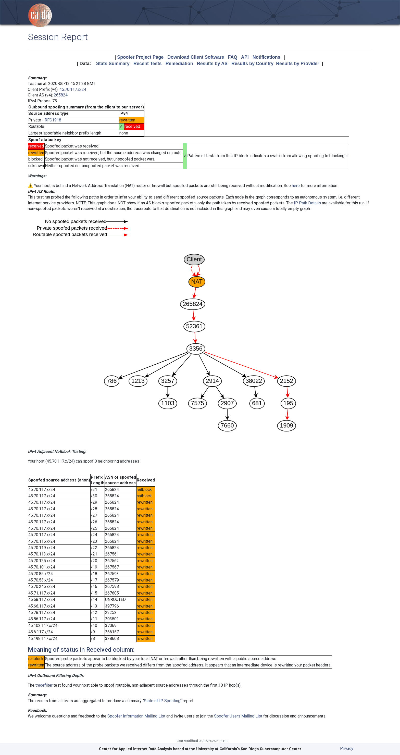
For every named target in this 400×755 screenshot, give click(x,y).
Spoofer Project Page (140, 57)
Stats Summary (113, 63)
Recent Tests (147, 63)
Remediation (179, 63)
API (245, 57)
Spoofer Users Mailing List (238, 716)
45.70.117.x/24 (72, 89)
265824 (61, 95)
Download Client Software (195, 57)
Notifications (266, 57)
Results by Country (252, 63)
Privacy (346, 748)
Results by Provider (297, 63)
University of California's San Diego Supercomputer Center (248, 749)
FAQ (232, 57)
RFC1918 (53, 120)
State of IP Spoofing (162, 700)
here (296, 185)
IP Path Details (307, 203)
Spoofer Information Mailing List (136, 716)
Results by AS (212, 63)
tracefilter (44, 685)
